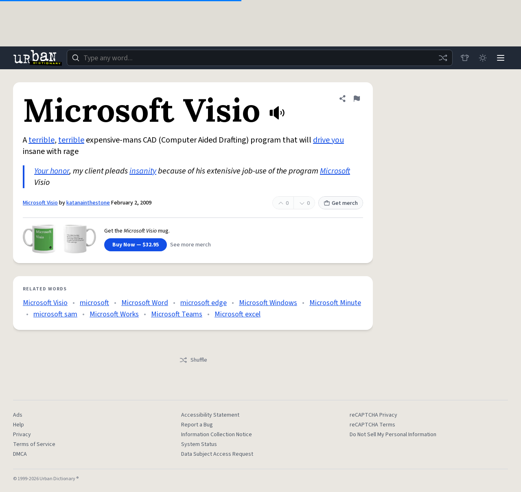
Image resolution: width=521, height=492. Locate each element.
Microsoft (335, 171)
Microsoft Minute (335, 303)
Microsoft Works (114, 314)
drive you (328, 140)
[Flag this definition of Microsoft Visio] (356, 98)
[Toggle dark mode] (482, 58)
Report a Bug (197, 425)
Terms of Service (34, 444)
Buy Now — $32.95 (135, 245)
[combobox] (260, 58)
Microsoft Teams (176, 314)
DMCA (20, 454)
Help (18, 425)
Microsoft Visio (40, 203)
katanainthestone (88, 203)
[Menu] (500, 58)
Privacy (22, 434)
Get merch (341, 203)
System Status (199, 444)
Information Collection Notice (216, 434)
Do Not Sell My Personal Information (393, 434)
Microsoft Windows (268, 303)
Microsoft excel (237, 314)
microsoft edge (203, 303)
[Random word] (443, 58)
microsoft (94, 303)
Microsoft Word (144, 303)
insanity (142, 171)
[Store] (465, 58)
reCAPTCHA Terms (372, 425)
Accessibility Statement (210, 415)
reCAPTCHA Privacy (373, 415)
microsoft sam (55, 314)
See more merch (190, 245)
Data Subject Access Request (217, 454)
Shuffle (193, 360)
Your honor (51, 171)
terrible (41, 140)
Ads (17, 415)
